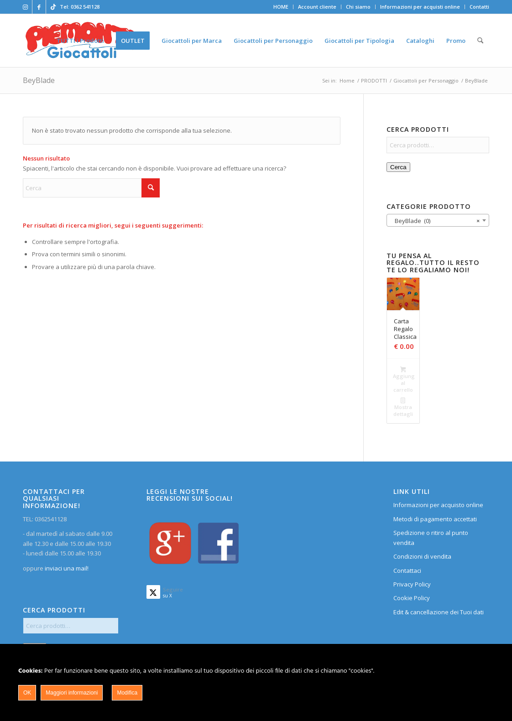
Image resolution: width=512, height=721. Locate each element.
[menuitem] (281, 7)
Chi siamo (358, 6)
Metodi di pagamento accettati (435, 519)
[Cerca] (480, 40)
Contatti (479, 6)
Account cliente (317, 6)
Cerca (398, 167)
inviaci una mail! (66, 568)
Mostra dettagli (403, 407)
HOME (280, 6)
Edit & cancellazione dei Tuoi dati (438, 612)
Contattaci (407, 570)
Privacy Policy (412, 584)
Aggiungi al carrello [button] (403, 379)
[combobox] (438, 220)
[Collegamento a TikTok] (53, 7)
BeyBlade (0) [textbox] (435, 220)
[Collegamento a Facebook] (39, 7)
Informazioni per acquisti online (420, 6)
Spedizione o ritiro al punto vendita (430, 537)
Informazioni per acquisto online (438, 505)
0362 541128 (85, 6)
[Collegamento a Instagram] (25, 7)
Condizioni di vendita (422, 556)
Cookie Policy (411, 598)
